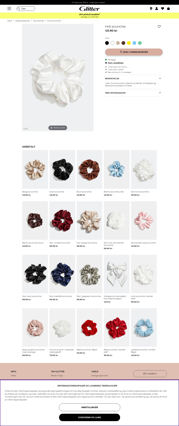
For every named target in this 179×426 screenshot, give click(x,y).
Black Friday (57, 376)
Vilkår (13, 376)
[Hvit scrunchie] (113, 43)
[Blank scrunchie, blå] (135, 43)
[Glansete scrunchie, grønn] (140, 43)
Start (9, 21)
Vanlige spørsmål (99, 376)
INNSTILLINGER (89, 407)
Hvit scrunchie (54, 21)
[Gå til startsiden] (89, 8)
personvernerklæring (135, 397)
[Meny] (9, 9)
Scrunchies (38, 21)
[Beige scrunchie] (119, 43)
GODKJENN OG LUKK (89, 417)
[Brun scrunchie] (124, 43)
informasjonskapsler (17, 399)
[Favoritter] (164, 8)
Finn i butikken (114, 63)
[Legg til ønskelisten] (159, 26)
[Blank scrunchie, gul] (130, 43)
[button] (158, 8)
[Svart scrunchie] (108, 43)
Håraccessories (22, 21)
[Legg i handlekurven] (134, 52)
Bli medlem (150, 373)
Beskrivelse (112, 78)
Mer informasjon (115, 93)
